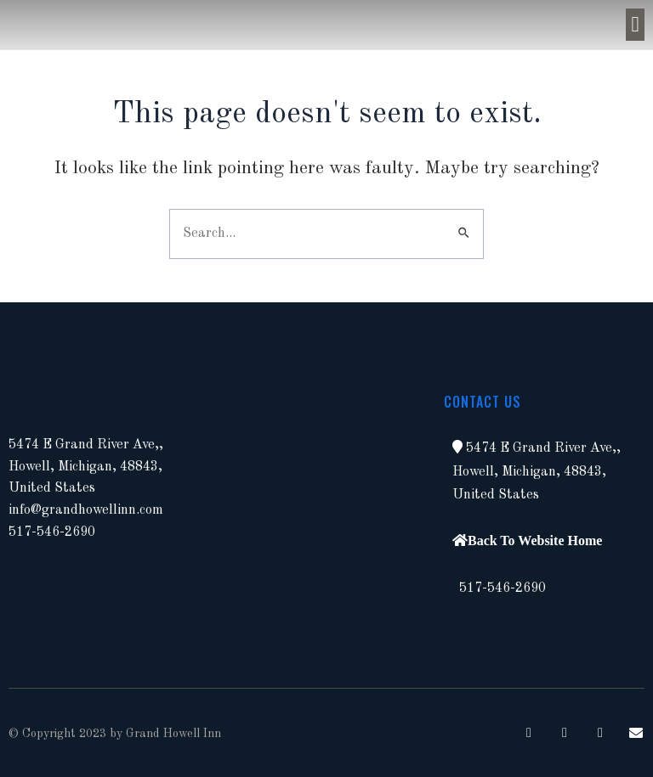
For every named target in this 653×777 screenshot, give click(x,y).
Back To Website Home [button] (535, 540)
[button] (635, 24)
